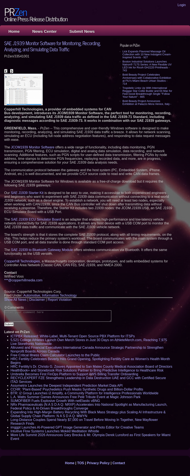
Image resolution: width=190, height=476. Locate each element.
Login (182, 5)
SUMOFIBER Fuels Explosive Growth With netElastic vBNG (55, 401)
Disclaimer (37, 299)
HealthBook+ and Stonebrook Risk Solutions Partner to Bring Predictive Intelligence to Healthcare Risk (87, 370)
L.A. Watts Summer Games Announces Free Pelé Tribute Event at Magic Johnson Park (75, 397)
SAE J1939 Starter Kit (27, 193)
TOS (80, 463)
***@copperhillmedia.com (23, 280)
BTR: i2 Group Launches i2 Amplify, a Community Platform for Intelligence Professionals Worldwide (84, 393)
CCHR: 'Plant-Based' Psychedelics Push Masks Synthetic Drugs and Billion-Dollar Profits (77, 389)
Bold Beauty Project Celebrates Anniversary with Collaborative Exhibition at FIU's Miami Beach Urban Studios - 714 (146, 79)
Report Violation (60, 299)
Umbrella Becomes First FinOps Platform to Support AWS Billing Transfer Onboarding (74, 374)
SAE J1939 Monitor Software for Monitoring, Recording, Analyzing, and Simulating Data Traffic (52, 46)
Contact (119, 463)
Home (14, 31)
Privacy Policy (98, 463)
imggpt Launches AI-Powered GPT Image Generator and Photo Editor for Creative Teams (77, 427)
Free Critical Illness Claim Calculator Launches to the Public (55, 355)
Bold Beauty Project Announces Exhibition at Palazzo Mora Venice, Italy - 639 (146, 103)
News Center (44, 31)
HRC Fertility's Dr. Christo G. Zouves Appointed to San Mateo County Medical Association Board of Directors (91, 366)
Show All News (15, 299)
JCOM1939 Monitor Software (32, 147)
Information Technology (59, 295)
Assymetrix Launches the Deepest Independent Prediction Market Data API (67, 385)
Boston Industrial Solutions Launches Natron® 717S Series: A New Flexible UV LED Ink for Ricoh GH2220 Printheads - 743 (146, 66)
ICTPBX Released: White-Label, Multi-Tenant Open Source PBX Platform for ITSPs (73, 336)
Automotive (31, 295)
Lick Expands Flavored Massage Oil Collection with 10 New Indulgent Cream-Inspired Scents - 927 (146, 54)
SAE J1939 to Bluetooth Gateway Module (42, 250)
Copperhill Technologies (22, 261)
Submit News (82, 31)
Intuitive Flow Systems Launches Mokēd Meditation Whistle (55, 431)
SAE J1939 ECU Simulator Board (36, 219)
